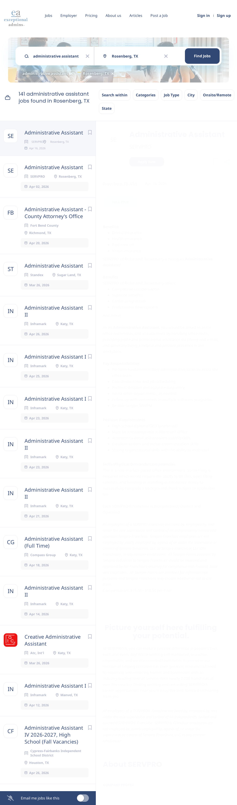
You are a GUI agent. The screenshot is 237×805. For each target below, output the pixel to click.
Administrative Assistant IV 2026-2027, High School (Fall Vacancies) (54, 742)
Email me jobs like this (40, 798)
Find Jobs (202, 55)
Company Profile (118, 785)
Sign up (224, 15)
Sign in (203, 15)
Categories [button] (146, 95)
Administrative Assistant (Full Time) (54, 549)
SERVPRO (140, 146)
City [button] (191, 95)
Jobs (48, 15)
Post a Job (159, 15)
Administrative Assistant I (55, 363)
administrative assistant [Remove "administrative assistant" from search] (45, 73)
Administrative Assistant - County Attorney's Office (55, 220)
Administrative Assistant (54, 132)
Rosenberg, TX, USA (120, 183)
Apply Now (147, 161)
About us (113, 15)
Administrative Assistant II (54, 318)
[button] (227, 162)
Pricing (91, 15)
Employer (68, 15)
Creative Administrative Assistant (53, 647)
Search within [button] (115, 95)
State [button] (107, 108)
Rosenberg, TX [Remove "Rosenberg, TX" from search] (96, 73)
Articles (135, 15)
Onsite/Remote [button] (217, 95)
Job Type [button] (171, 95)
